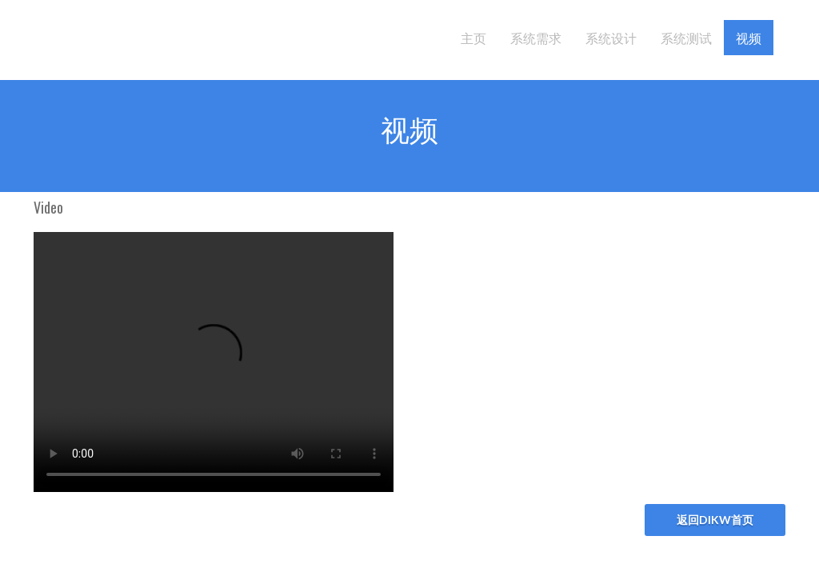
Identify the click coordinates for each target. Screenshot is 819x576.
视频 (748, 37)
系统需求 (535, 37)
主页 (473, 37)
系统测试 (686, 37)
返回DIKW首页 (715, 519)
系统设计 (611, 37)
